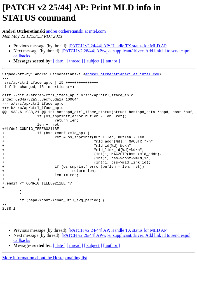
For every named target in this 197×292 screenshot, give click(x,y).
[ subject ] (93, 61)
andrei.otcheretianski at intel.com (76, 31)
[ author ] (111, 61)
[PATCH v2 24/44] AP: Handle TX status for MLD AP (117, 45)
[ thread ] (75, 61)
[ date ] (59, 61)
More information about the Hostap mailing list (44, 287)
